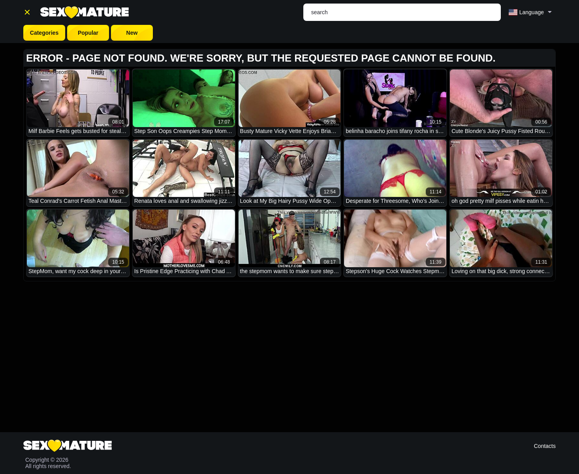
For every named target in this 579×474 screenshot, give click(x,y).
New (132, 33)
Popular (88, 33)
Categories (44, 33)
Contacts (545, 446)
